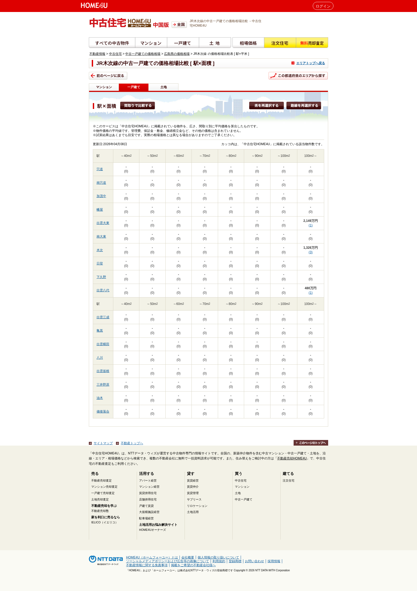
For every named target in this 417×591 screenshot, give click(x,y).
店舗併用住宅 (148, 499)
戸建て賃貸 (146, 505)
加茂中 (101, 196)
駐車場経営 (146, 518)
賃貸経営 (193, 480)
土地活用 (193, 511)
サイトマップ (103, 443)
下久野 (101, 277)
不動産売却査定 (101, 480)
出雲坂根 (103, 371)
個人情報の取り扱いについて (218, 557)
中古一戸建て (243, 499)
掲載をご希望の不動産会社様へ (193, 565)
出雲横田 (103, 344)
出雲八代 (103, 290)
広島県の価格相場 (177, 54)
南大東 (101, 236)
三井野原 (103, 384)
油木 (100, 398)
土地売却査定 (100, 499)
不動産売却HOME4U (292, 458)
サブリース (194, 499)
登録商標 (235, 561)
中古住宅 (115, 54)
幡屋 (100, 209)
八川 (100, 358)
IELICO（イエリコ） (104, 522)
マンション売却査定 (104, 486)
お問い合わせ (254, 561)
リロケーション (197, 505)
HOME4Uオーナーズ (152, 529)
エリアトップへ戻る (310, 63)
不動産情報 (97, 54)
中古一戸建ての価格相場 (142, 54)
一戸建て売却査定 (103, 493)
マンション (104, 87)
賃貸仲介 (193, 486)
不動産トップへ (132, 443)
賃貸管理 (193, 493)
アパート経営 (148, 480)
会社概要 (187, 557)
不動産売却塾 (100, 510)
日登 (100, 263)
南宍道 (101, 183)
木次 (100, 250)
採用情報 (274, 561)
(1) (311, 225)
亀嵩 (100, 330)
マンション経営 (149, 486)
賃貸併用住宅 (148, 493)
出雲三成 (103, 317)
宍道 (100, 169)
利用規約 (218, 561)
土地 (163, 87)
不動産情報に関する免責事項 (147, 565)
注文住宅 (288, 480)
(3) (311, 252)
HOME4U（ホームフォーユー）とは (152, 557)
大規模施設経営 (149, 511)
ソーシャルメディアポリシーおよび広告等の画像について (167, 561)
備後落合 (103, 411)
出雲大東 (103, 223)
